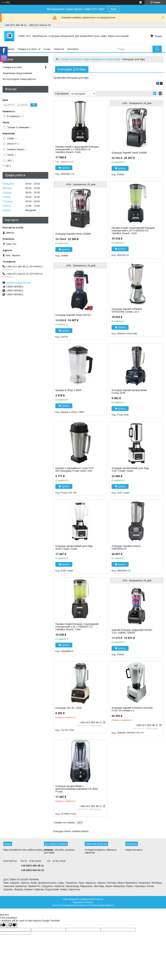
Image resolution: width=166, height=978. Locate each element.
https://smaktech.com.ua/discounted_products (28, 849)
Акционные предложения (17, 73)
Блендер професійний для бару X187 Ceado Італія (130, 469)
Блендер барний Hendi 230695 (129, 152)
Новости (59, 49)
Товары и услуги (27, 49)
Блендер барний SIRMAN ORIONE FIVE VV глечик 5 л (132, 709)
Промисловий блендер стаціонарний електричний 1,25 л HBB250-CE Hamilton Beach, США (76, 627)
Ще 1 (8, 165)
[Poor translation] (12, 925)
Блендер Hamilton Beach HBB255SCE (126, 547)
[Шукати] (157, 49)
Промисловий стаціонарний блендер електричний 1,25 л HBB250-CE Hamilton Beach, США (133, 231)
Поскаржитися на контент (75, 905)
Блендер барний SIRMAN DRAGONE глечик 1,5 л (127, 310)
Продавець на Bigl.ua (83, 902)
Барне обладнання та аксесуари (102, 59)
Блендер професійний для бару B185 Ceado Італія (74, 547)
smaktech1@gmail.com (18, 282)
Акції (114, 9)
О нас (47, 49)
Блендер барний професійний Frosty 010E (129, 391)
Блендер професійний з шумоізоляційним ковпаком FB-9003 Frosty (76, 789)
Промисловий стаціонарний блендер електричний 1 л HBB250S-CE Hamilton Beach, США (76, 149)
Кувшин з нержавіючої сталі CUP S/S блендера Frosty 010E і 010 (74, 469)
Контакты (72, 49)
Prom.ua (99, 899)
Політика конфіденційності (101, 905)
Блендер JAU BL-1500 (68, 708)
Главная (9, 49)
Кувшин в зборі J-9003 (68, 390)
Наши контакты (133, 849)
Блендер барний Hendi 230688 (73, 233)
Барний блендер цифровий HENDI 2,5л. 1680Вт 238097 (132, 631)
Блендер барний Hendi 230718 (73, 315)
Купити (65, 167)
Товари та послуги (71, 59)
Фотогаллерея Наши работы (19, 79)
